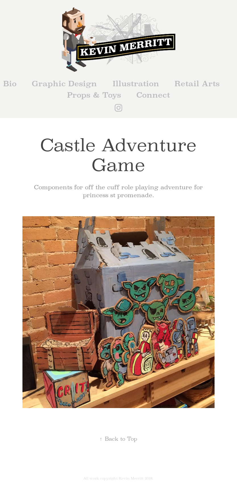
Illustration (136, 83)
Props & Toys (94, 95)
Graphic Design (64, 83)
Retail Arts (197, 83)
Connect (153, 95)
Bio (9, 83)
